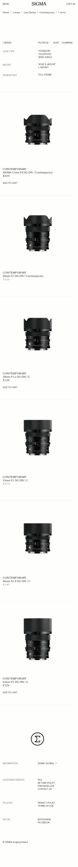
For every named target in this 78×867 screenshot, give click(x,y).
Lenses (16, 12)
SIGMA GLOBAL (46, 763)
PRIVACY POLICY (46, 803)
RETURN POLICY (46, 783)
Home (6, 12)
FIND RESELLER (46, 786)
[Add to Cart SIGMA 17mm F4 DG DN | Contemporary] (10, 183)
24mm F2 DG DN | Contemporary (23, 276)
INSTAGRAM (44, 819)
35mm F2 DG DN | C (15, 480)
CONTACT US (45, 789)
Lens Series (30, 12)
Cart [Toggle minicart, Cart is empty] (70, 4)
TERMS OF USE (46, 806)
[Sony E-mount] (55, 64)
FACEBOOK (44, 822)
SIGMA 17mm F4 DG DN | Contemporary (28, 172)
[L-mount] (55, 67)
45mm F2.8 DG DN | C (16, 581)
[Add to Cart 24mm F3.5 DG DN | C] (10, 387)
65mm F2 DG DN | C (15, 682)
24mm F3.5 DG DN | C (16, 376)
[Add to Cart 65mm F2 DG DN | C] (10, 692)
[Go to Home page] (39, 3)
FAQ (40, 780)
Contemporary (47, 12)
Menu (6, 4)
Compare (67, 42)
